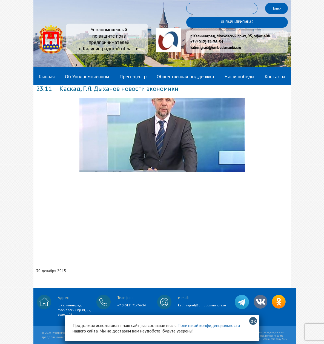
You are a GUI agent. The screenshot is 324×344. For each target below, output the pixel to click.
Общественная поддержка (185, 76)
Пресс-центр (133, 76)
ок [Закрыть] (253, 321)
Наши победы (239, 76)
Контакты (275, 76)
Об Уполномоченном (87, 76)
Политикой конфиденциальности (208, 325)
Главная (47, 76)
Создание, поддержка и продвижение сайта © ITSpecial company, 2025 (272, 335)
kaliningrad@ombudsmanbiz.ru (202, 305)
